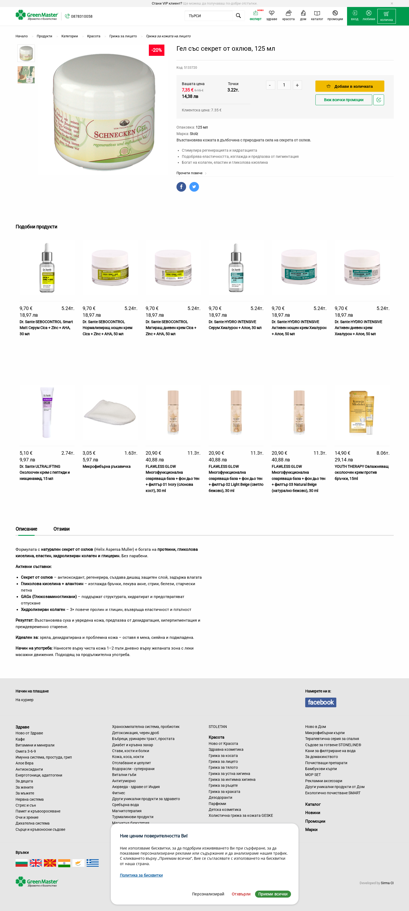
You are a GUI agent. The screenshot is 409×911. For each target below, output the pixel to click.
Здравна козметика (226, 749)
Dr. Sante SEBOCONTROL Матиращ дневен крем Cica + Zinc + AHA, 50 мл (171, 328)
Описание (26, 529)
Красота (216, 737)
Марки (311, 829)
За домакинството (321, 757)
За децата (24, 781)
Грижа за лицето (223, 761)
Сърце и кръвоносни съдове (40, 829)
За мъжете (25, 793)
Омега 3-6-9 (26, 751)
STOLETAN (218, 726)
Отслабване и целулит (131, 763)
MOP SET (313, 774)
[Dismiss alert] (391, 3)
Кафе (20, 739)
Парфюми (217, 803)
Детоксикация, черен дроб (135, 733)
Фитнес (118, 793)
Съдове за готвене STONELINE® (333, 745)
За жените (24, 787)
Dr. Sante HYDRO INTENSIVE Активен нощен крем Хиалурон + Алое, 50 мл (299, 328)
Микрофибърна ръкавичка (107, 466)
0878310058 (82, 16)
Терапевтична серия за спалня (332, 739)
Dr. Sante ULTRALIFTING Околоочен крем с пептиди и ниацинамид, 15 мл (45, 472)
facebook (321, 702)
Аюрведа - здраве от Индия (136, 787)
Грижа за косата (223, 755)
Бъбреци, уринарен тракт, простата (143, 739)
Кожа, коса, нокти (128, 757)
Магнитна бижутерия (130, 823)
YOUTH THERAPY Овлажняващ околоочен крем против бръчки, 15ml (362, 472)
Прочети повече (191, 173)
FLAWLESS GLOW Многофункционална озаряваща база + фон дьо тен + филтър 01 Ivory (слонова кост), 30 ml (172, 478)
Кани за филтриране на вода (330, 751)
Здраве (22, 726)
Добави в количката (350, 86)
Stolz (194, 134)
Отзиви (61, 529)
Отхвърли (241, 894)
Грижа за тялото (223, 767)
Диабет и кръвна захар (132, 745)
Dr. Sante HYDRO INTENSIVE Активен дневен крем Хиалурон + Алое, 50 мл (358, 328)
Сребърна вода (125, 805)
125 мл (202, 127)
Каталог (312, 804)
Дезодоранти (220, 797)
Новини (312, 812)
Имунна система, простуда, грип (44, 757)
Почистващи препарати (326, 763)
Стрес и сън (26, 805)
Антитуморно (124, 781)
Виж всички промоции (343, 100)
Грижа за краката (224, 791)
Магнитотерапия (127, 811)
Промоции (315, 821)
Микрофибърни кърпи (325, 733)
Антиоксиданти (29, 769)
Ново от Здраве (29, 733)
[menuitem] (387, 16)
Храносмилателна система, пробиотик (146, 726)
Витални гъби (124, 774)
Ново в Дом (315, 726)
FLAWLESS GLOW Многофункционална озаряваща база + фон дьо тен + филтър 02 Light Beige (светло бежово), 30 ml (236, 478)
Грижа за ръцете (223, 785)
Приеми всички (273, 894)
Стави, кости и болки (130, 751)
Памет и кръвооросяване (38, 811)
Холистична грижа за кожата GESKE (241, 815)
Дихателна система (33, 823)
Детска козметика (225, 809)
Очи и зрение (27, 817)
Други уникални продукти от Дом (334, 787)
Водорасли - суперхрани (133, 769)
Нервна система (30, 799)
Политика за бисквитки (141, 875)
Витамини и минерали (35, 745)
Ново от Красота (223, 743)
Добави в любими (379, 101)
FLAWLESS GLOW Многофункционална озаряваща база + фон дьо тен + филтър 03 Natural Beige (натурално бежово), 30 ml (298, 478)
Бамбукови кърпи (321, 769)
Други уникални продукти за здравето (146, 799)
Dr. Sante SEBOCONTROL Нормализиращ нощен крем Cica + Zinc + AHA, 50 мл (107, 328)
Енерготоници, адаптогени (39, 775)
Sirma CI (387, 883)
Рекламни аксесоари (323, 781)
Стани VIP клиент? (167, 3)
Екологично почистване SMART (332, 793)
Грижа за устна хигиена (229, 773)
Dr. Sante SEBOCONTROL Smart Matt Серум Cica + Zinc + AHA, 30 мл (46, 328)
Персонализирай (208, 894)
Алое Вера (25, 763)
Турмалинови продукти (132, 817)
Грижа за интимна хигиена (232, 779)
